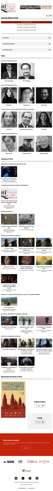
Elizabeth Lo (9, 105)
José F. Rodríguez (26, 81)
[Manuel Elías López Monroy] (26, 127)
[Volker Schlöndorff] (44, 151)
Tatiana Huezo (26, 105)
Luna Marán (44, 129)
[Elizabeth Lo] (9, 103)
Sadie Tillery (44, 105)
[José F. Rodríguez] (26, 78)
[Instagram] (30, 479)
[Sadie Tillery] (44, 103)
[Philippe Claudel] (26, 151)
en (48, 15)
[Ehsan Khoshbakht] (9, 78)
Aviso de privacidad (22, 488)
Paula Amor (9, 129)
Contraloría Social (31, 488)
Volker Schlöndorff (44, 153)
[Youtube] (16, 479)
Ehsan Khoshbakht (9, 81)
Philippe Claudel (26, 153)
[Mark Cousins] (9, 151)
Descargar (40, 406)
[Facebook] (37, 479)
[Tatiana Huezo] (26, 103)
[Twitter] (23, 479)
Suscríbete (26, 448)
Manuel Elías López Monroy (26, 129)
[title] (9, 465)
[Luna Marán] (44, 127)
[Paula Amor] (9, 127)
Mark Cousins (9, 153)
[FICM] (8, 7)
